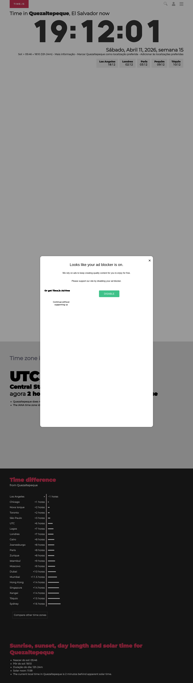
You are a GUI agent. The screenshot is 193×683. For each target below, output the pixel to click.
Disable (109, 293)
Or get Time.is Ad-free (57, 290)
